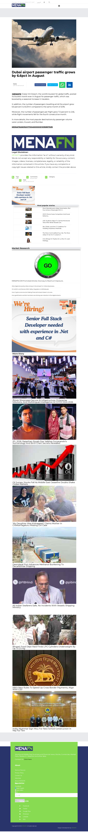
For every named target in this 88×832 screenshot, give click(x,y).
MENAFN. (24, 826)
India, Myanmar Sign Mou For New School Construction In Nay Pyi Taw (44, 730)
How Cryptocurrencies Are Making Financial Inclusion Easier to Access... (32, 295)
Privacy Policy (19, 773)
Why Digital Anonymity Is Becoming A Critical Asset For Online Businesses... (33, 289)
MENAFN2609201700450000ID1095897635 (32, 130)
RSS (22, 820)
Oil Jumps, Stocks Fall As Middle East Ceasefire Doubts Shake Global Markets (43, 486)
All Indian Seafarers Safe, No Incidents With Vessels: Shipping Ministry (43, 608)
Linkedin (23, 817)
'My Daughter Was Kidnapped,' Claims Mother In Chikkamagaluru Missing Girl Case (37, 526)
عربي (39, 2)
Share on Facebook (40, 88)
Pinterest (24, 814)
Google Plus (25, 812)
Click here (28, 760)
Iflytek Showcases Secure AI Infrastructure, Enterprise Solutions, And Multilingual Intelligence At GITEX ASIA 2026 (42, 404)
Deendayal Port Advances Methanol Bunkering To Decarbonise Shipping (38, 567)
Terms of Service (20, 771)
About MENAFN (20, 781)
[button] (44, 2)
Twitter (23, 809)
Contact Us (18, 776)
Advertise (18, 779)
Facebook (24, 806)
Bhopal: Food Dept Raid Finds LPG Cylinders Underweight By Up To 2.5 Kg (43, 649)
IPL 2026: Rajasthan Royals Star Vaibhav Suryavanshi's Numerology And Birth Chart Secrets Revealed (39, 445)
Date (15, 87)
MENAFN (16, 97)
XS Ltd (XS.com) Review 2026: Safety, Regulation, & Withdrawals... (30, 292)
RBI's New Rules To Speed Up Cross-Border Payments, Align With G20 (43, 689)
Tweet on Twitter (52, 88)
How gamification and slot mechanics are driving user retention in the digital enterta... (36, 298)
